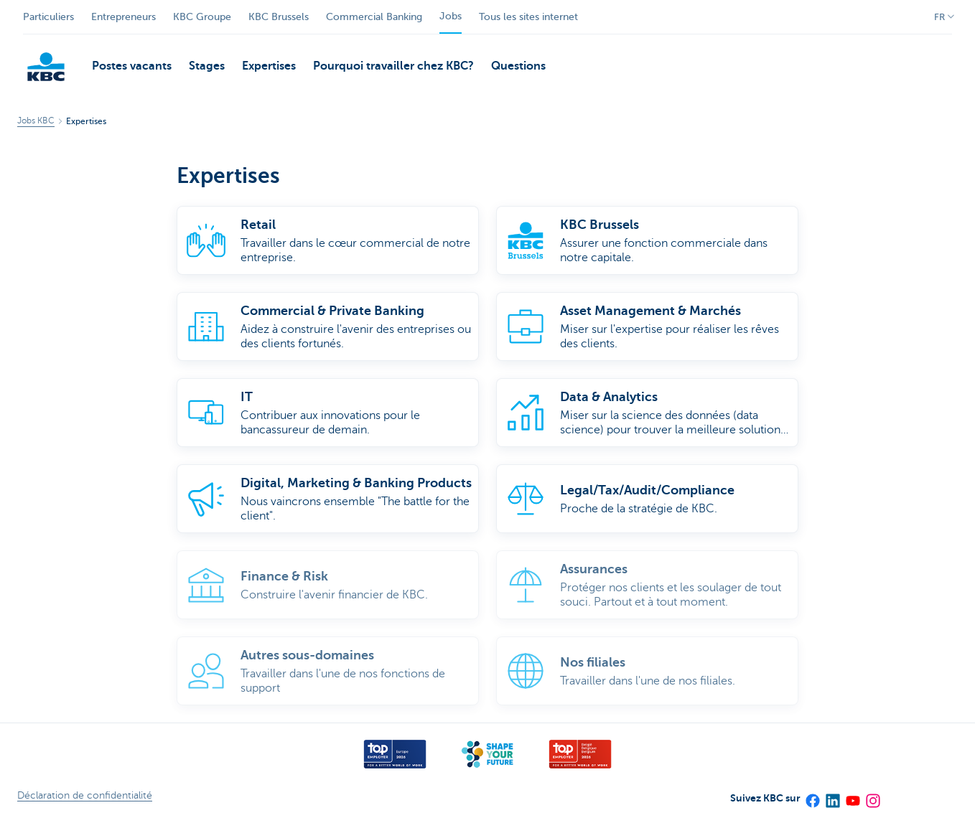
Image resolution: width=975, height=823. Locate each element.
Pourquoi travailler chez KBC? (393, 66)
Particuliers (48, 16)
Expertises (269, 66)
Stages (207, 66)
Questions (518, 66)
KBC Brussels (278, 16)
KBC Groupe (202, 16)
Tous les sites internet (528, 16)
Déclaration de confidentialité (84, 795)
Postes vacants (132, 66)
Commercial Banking (374, 16)
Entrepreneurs (123, 16)
